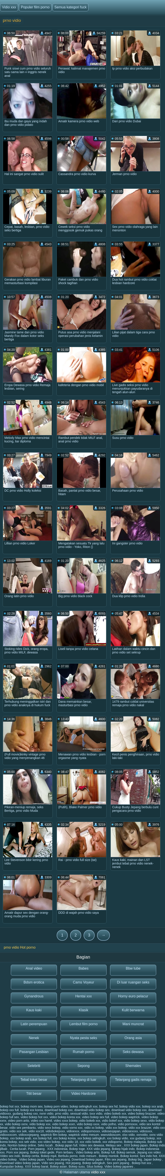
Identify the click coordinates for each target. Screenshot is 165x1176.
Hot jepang (73, 1163)
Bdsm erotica (34, 982)
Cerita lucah (18, 1149)
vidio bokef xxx (112, 1120)
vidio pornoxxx (128, 1124)
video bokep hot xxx (34, 1117)
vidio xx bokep (94, 1127)
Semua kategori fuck (70, 7)
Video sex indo (10, 1156)
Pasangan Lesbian (34, 1052)
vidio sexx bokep (49, 1127)
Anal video (34, 968)
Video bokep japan (32, 1159)
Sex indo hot (148, 1156)
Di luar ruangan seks (133, 982)
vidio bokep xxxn (63, 1124)
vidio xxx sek (18, 1131)
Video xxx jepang (58, 1159)
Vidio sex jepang (52, 1163)
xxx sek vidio (27, 1142)
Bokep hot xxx (142, 1163)
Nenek (34, 1038)
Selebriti (34, 1066)
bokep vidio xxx (130, 1106)
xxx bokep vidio (117, 1138)
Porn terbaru (65, 1152)
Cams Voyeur (83, 982)
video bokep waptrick (125, 1117)
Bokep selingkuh (93, 1163)
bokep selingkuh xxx (84, 1106)
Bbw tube (133, 968)
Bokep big (135, 1159)
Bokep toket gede (42, 1152)
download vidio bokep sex (92, 1110)
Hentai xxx (83, 996)
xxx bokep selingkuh (91, 1138)
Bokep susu (77, 1166)
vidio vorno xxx (72, 1127)
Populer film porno (35, 7)
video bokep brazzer (142, 1113)
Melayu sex (114, 1145)
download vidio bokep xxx (129, 1110)
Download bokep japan (87, 1159)
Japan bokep (153, 1159)
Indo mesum (88, 1156)
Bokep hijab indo (123, 1149)
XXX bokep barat (36, 1166)
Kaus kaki (33, 1010)
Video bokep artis (87, 1152)
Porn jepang (36, 1149)
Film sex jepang (115, 1159)
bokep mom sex (32, 1106)
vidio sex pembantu (22, 1127)
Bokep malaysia (135, 1142)
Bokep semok (125, 1152)
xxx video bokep (49, 1142)
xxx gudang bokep (142, 1138)
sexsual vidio (79, 1113)
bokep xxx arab (152, 1106)
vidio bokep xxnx (16, 1124)
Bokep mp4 (48, 1156)
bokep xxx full (9, 1110)
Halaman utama (77, 1172)
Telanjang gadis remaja (133, 1080)
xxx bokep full (42, 1138)
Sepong (83, 1066)
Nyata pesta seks (83, 1038)
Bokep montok (109, 1156)
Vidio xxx (9, 7)
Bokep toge (77, 1149)
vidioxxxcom (8, 1134)
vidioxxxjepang (29, 1134)
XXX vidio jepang (98, 1149)
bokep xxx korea (32, 1110)
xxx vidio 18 (70, 1142)
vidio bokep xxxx (88, 1124)
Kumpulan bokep (11, 1166)
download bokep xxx (59, 1110)
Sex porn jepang (118, 1163)
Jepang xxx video (149, 1152)
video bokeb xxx (115, 1113)
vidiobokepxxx (55, 1131)
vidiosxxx (146, 1131)
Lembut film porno (83, 1024)
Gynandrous (33, 996)
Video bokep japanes (119, 1166)
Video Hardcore (83, 1093)
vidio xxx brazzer (139, 1127)
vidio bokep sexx (135, 1120)
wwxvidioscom (110, 1134)
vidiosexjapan (111, 1131)
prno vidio (62, 1113)
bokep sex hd (108, 1106)
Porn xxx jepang (17, 1152)
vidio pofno (108, 1124)
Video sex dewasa (91, 1145)
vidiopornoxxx (90, 1131)
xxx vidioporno (112, 1142)
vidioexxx (73, 1131)
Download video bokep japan (20, 1163)
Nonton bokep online (22, 1145)
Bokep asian (58, 1166)
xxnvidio (142, 1134)
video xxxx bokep (65, 1120)
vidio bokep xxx (40, 1124)
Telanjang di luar (83, 1080)
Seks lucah (45, 1145)
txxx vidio (96, 1113)
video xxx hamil (41, 1120)
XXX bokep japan (136, 1145)
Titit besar (34, 1093)
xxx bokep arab (20, 1138)
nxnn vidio (46, 1113)
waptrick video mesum (83, 1134)
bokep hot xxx (9, 1106)
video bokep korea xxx (65, 1117)
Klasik (83, 1010)
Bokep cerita (30, 1156)
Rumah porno (83, 1052)
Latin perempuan (34, 1024)
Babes (83, 968)
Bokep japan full (66, 1145)
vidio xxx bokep (116, 1127)
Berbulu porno (68, 1156)
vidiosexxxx (130, 1131)
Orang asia (133, 1038)
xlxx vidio (128, 1134)
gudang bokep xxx (25, 1113)
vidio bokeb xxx (89, 1120)
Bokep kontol (129, 1156)
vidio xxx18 (36, 1131)
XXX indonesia (57, 1149)
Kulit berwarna (133, 1010)
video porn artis (18, 1120)
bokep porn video (56, 1106)
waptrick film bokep (54, 1134)
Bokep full (108, 1152)
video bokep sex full (95, 1117)
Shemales (133, 1066)
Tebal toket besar (34, 1080)
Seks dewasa (133, 1052)
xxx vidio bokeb (90, 1142)
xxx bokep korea (64, 1138)
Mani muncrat (133, 1024)
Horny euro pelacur (133, 996)
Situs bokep (94, 1166)
